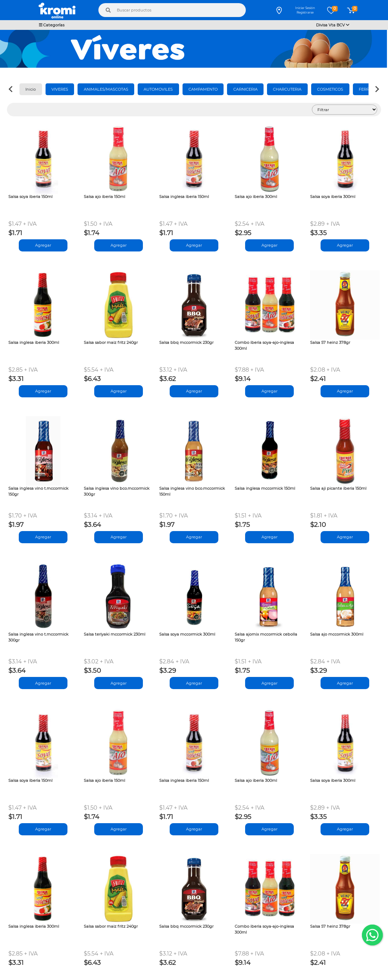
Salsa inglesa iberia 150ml (184, 196)
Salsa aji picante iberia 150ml (338, 488)
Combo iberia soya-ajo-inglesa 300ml (264, 345)
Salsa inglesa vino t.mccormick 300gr (38, 637)
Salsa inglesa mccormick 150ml (265, 488)
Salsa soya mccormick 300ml (187, 634)
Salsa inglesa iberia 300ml (33, 342)
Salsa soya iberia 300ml (332, 196)
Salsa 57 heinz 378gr (330, 342)
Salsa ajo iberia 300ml (256, 196)
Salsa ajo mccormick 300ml (336, 634)
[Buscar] (108, 10)
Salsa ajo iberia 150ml (104, 196)
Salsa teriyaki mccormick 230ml (114, 634)
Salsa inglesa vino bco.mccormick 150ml (192, 491)
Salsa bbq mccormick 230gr (186, 342)
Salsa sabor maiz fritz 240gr (111, 342)
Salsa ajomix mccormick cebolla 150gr (266, 637)
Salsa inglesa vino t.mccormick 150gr (38, 491)
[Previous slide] (11, 89)
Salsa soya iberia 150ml (30, 196)
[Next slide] (376, 89)
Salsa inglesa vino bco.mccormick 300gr (116, 491)
